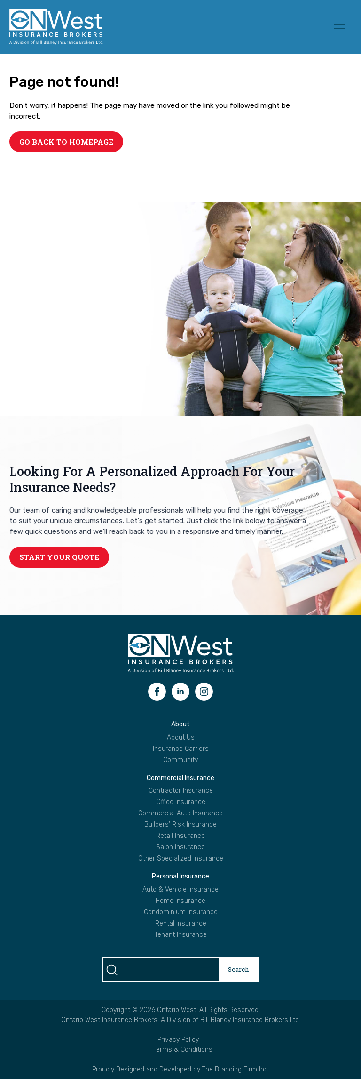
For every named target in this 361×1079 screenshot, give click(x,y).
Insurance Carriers (181, 749)
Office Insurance (180, 802)
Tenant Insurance (181, 935)
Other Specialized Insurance (180, 858)
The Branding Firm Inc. (235, 1069)
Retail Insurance (180, 836)
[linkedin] (180, 692)
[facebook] (157, 692)
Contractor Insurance (181, 791)
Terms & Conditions (182, 1050)
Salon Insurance (180, 847)
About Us (181, 737)
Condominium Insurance (181, 912)
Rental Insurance (180, 923)
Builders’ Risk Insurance (180, 824)
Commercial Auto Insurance (180, 813)
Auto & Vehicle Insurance (180, 889)
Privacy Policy (178, 1040)
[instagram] (204, 692)
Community (180, 760)
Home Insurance (180, 901)
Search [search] (238, 969)
